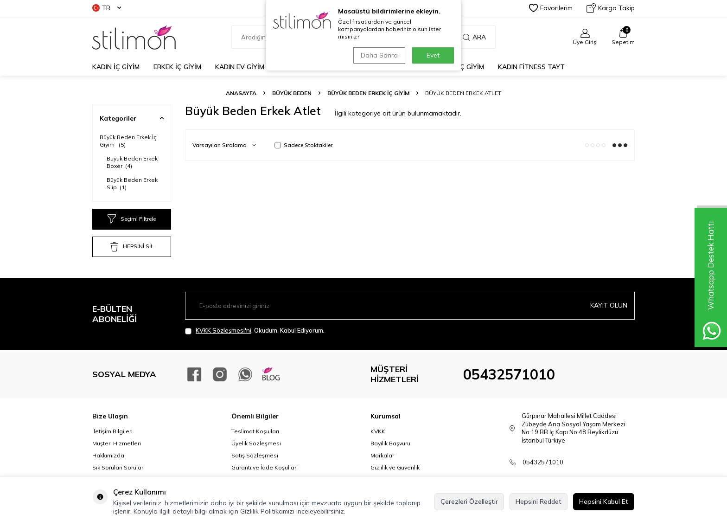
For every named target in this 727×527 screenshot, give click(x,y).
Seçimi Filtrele (132, 219)
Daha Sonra (379, 55)
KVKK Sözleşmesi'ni (223, 330)
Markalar (382, 455)
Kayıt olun (608, 305)
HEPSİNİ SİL (131, 246)
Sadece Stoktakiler (303, 144)
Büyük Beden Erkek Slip (132, 183)
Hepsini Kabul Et (603, 501)
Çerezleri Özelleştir (469, 501)
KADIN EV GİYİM (239, 67)
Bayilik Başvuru (390, 443)
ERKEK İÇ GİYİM (177, 67)
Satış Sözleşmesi (254, 455)
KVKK (377, 431)
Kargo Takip (611, 8)
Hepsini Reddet (538, 501)
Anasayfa (241, 93)
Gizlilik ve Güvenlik (395, 467)
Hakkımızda (108, 455)
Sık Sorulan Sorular (117, 467)
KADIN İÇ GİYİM (116, 67)
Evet (433, 55)
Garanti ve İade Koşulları (264, 467)
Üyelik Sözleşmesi (256, 443)
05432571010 (509, 374)
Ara (474, 37)
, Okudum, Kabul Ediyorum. (255, 330)
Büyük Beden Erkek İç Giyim (368, 93)
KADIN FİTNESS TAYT (531, 67)
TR (106, 8)
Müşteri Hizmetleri (116, 443)
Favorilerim (551, 8)
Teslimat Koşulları (255, 431)
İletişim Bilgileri (112, 431)
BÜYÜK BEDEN (292, 93)
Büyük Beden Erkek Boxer (132, 162)
